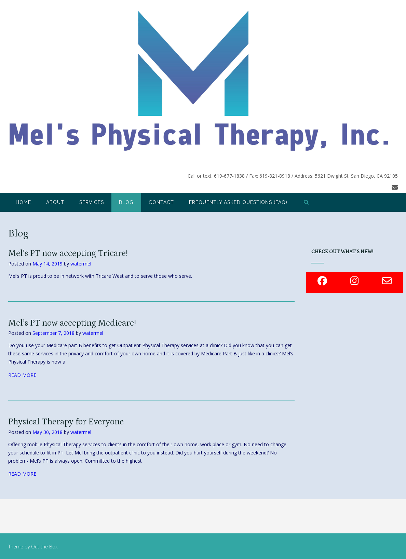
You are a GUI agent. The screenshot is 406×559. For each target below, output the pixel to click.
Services (91, 202)
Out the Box (44, 546)
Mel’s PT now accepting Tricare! (68, 253)
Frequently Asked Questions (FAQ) (238, 202)
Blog (126, 202)
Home (23, 202)
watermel (80, 263)
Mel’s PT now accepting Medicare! (72, 323)
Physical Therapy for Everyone (66, 422)
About (55, 202)
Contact (161, 202)
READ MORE (22, 375)
